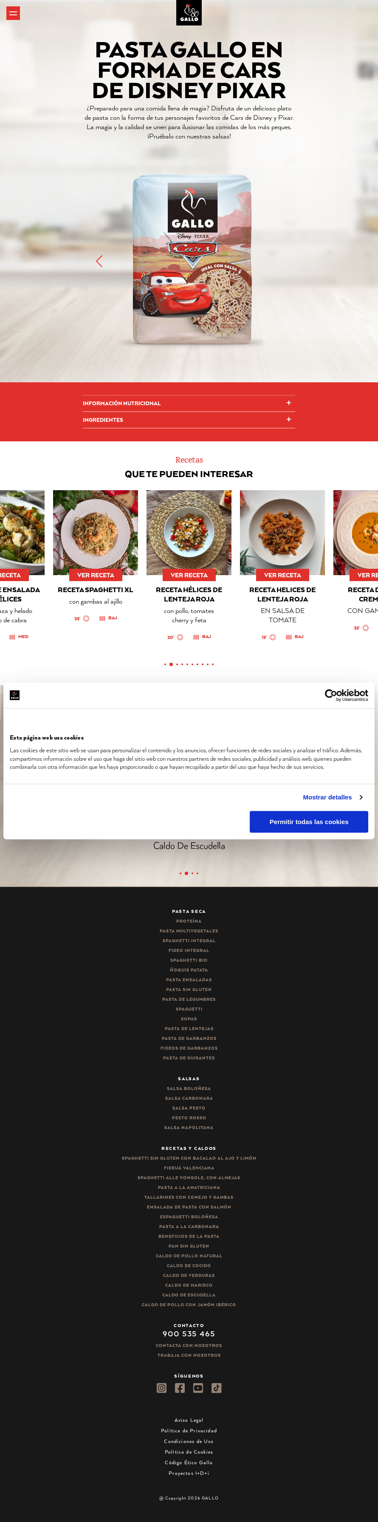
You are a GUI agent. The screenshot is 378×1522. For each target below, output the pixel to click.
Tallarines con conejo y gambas (189, 1197)
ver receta (95, 575)
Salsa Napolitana (189, 1127)
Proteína (189, 921)
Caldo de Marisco (189, 1285)
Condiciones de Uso (189, 1441)
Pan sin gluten (189, 1246)
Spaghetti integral (189, 940)
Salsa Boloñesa (189, 1088)
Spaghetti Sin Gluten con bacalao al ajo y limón (189, 1158)
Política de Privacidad (189, 1430)
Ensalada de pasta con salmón (189, 1207)
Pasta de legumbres (189, 999)
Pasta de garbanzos (189, 1038)
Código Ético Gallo (189, 1462)
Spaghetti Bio (189, 960)
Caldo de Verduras (189, 1275)
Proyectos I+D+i (189, 1473)
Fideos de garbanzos (189, 1048)
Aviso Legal (189, 1420)
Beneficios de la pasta (189, 1236)
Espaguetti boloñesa (189, 1217)
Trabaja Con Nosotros (189, 1355)
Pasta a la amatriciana (189, 1187)
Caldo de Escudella (189, 1295)
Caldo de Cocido (189, 1265)
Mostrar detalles (327, 797)
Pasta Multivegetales (189, 931)
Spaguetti (189, 1009)
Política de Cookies (189, 1452)
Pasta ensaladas (189, 980)
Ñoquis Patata (189, 970)
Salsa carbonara (189, 1098)
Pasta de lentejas (189, 1028)
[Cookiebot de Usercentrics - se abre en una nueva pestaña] (331, 695)
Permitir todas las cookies (309, 821)
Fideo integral (189, 950)
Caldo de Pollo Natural (189, 1256)
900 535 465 (189, 1333)
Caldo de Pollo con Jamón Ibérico (189, 1304)
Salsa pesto (189, 1108)
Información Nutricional (122, 403)
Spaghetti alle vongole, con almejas (189, 1177)
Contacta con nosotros (189, 1345)
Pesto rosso (189, 1118)
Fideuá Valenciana (189, 1168)
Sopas (189, 1019)
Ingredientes (103, 420)
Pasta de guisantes (189, 1058)
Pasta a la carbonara (189, 1226)
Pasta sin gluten (189, 989)
